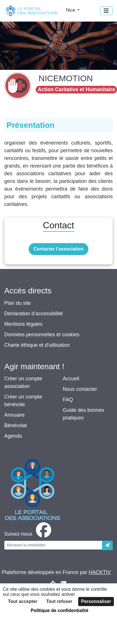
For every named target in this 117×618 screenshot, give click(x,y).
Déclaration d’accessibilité (33, 313)
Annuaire (14, 415)
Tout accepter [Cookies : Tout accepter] (22, 601)
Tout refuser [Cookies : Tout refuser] (59, 601)
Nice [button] (71, 10)
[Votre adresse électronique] (53, 545)
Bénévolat (15, 425)
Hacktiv (100, 572)
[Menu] (106, 11)
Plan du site (17, 303)
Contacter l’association (58, 249)
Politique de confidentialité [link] (59, 610)
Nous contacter (80, 389)
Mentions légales (23, 324)
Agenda (13, 436)
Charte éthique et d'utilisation (37, 345)
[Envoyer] (107, 545)
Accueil (71, 378)
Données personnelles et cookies (41, 334)
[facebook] (29, 534)
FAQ (68, 399)
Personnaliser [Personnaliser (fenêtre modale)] (96, 601)
